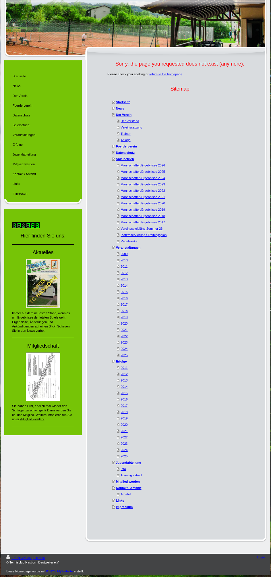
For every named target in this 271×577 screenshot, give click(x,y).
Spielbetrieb (125, 159)
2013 (124, 279)
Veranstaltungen (128, 247)
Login (261, 557)
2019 (124, 317)
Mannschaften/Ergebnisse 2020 (143, 203)
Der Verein (123, 114)
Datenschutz (125, 152)
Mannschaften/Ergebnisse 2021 (143, 197)
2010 (124, 260)
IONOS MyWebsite (59, 571)
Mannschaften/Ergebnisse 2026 (143, 165)
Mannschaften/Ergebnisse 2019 (143, 209)
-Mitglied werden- (32, 419)
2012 (124, 273)
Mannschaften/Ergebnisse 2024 (143, 178)
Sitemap (39, 558)
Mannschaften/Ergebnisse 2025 (143, 171)
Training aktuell (131, 475)
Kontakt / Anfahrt (129, 488)
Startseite (123, 102)
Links (120, 500)
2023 (124, 342)
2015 (124, 292)
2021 (124, 329)
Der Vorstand (130, 121)
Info (123, 469)
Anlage (125, 140)
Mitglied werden (128, 481)
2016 (124, 298)
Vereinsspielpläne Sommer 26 (141, 228)
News (120, 108)
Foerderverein (126, 146)
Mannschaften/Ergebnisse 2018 (143, 216)
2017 (124, 304)
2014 (124, 285)
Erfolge (121, 361)
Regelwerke (129, 241)
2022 (124, 336)
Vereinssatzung (131, 127)
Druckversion (19, 558)
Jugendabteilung (128, 462)
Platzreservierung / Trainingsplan (144, 235)
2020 (124, 323)
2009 (124, 254)
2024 (124, 348)
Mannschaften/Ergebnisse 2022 (143, 190)
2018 (124, 311)
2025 (124, 355)
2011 (124, 266)
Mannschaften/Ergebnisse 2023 (143, 184)
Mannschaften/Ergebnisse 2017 (143, 222)
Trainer (125, 133)
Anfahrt (126, 494)
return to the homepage (165, 74)
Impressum (124, 507)
